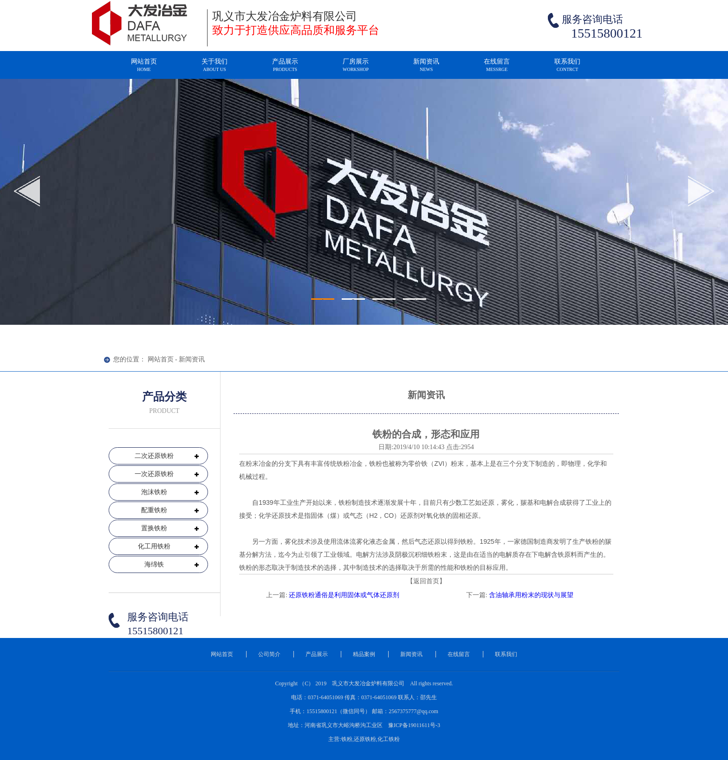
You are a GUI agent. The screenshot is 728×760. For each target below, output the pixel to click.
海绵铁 (154, 564)
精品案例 (364, 654)
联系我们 (567, 69)
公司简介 (269, 654)
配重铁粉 (154, 510)
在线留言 (497, 69)
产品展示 (285, 69)
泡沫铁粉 (154, 492)
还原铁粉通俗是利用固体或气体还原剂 (344, 595)
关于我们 (215, 69)
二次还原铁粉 (154, 455)
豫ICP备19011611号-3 (414, 725)
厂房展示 (356, 69)
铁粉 (343, 463)
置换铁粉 (154, 528)
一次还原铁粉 (154, 473)
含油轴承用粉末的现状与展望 (531, 595)
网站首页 (144, 69)
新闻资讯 (426, 69)
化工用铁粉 (154, 546)
